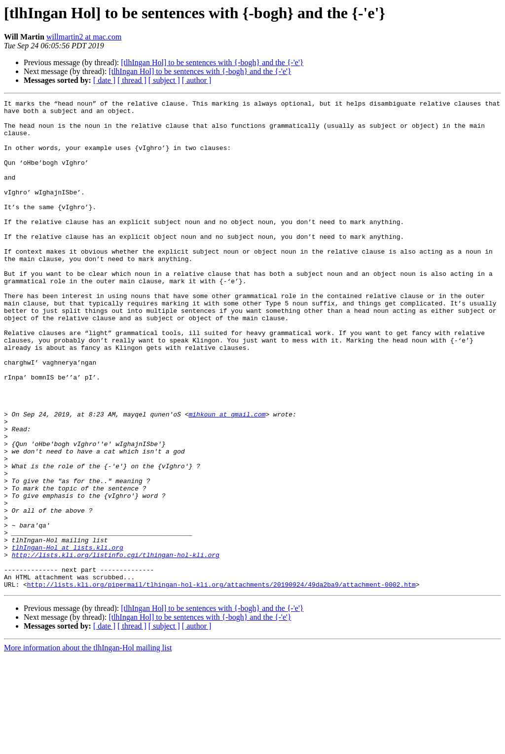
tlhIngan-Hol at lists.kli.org (67, 637)
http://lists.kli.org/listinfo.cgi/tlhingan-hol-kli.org (115, 646)
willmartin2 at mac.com (83, 37)
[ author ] (197, 80)
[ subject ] (164, 80)
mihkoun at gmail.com (226, 477)
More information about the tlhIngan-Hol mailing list (88, 745)
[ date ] (104, 80)
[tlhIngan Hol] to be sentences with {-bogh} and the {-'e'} (212, 62)
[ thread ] (131, 80)
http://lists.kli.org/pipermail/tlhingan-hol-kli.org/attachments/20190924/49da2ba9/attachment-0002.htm (221, 682)
